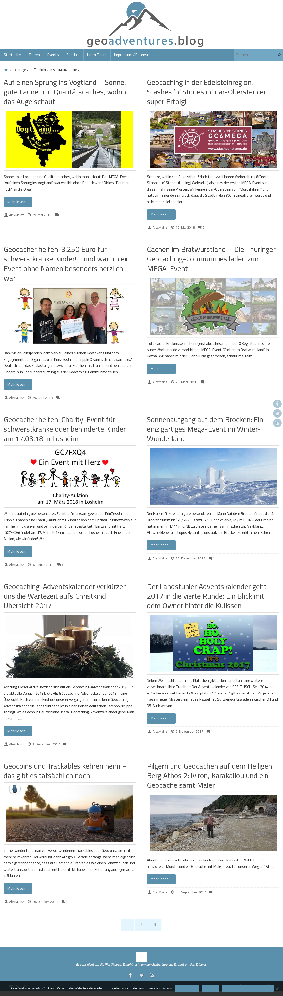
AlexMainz (16, 214)
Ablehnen (210, 988)
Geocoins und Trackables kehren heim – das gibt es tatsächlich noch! (65, 770)
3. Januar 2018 (42, 564)
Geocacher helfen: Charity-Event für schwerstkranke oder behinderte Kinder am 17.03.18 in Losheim (65, 429)
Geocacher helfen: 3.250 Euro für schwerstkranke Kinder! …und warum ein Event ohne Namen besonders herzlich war (67, 263)
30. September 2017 (191, 892)
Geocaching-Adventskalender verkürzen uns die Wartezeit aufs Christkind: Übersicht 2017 (65, 596)
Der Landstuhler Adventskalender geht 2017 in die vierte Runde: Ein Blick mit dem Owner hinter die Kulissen (207, 596)
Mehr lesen (19, 201)
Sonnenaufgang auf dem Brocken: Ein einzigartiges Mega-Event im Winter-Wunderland (205, 429)
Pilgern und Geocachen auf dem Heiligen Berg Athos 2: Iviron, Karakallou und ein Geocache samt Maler (209, 775)
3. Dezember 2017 (46, 744)
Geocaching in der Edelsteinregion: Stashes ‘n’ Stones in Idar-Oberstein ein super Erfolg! (208, 91)
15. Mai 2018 (185, 227)
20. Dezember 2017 (190, 558)
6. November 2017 (189, 731)
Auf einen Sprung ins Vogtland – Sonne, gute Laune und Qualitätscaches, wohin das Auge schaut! (65, 91)
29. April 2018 (42, 397)
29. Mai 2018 (41, 214)
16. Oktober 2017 (45, 901)
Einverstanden (187, 988)
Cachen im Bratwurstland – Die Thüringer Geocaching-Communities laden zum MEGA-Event (211, 258)
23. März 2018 (186, 381)
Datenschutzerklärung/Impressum (247, 988)
